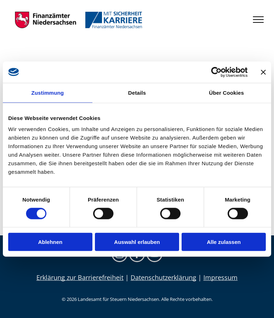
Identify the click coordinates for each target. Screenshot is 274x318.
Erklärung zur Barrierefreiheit (79, 277)
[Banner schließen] (263, 71)
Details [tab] (137, 92)
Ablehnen (50, 242)
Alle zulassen (224, 242)
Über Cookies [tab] (226, 92)
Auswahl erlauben (137, 242)
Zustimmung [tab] (47, 92)
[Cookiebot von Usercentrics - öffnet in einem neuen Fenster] (216, 72)
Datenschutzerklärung (163, 277)
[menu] (258, 19)
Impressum (220, 277)
